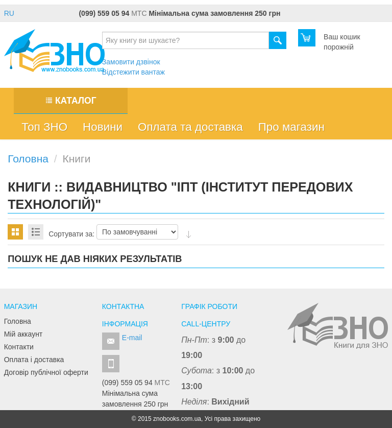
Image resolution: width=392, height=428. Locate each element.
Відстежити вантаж (133, 72)
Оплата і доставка (34, 359)
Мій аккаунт (23, 334)
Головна (17, 321)
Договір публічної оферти (46, 372)
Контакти (19, 347)
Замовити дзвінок (131, 62)
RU (9, 13)
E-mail (132, 338)
